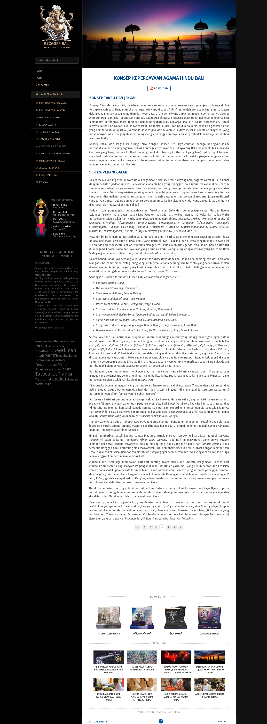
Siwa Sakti (65, 235)
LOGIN (39, 78)
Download (159, 88)
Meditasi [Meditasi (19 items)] (64, 356)
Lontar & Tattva (49, 132)
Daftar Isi (101, 721)
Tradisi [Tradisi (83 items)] (65, 374)
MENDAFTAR (42, 85)
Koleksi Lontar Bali (109, 633)
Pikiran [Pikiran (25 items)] (63, 365)
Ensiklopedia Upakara (53, 103)
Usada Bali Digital (50, 117)
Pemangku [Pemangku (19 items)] (42, 360)
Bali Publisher (174, 712)
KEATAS (222, 721)
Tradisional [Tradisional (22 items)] (43, 379)
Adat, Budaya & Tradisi (52, 146)
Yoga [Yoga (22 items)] (47, 384)
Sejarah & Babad (49, 167)
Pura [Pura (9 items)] (51, 369)
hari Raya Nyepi (208, 488)
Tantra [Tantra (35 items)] (66, 369)
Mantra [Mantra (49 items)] (51, 355)
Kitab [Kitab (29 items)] (39, 355)
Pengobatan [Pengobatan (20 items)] (58, 360)
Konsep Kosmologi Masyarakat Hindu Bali (142, 668)
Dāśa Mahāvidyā (142, 633)
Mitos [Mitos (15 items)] (73, 355)
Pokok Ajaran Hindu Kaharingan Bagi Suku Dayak (108, 697)
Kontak (43, 182)
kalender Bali (107, 337)
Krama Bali (46, 124)
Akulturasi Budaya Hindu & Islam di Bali (209, 695)
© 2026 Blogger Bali (146, 712)
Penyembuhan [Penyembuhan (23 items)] (46, 365)
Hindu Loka (60, 206)
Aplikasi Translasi (47, 94)
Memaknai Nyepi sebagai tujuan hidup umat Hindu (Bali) (209, 669)
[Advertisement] (159, 562)
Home (39, 71)
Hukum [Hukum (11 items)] (51, 346)
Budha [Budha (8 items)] (66, 341)
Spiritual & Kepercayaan (54, 153)
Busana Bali (63, 213)
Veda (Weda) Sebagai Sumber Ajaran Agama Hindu (175, 697)
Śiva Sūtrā (176, 633)
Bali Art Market (62, 227)
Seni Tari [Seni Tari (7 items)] (56, 370)
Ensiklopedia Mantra (52, 110)
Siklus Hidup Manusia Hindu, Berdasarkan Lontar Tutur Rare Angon (176, 669)
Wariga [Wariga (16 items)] (74, 379)
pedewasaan (118, 184)
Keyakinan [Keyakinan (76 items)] (64, 350)
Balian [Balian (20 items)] (58, 341)
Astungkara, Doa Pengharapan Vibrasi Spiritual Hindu (142, 697)
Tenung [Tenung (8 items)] (54, 375)
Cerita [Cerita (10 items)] (73, 341)
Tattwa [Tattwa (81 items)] (42, 374)
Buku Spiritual (48, 175)
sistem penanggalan (111, 210)
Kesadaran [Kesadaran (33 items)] (44, 350)
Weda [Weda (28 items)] (39, 384)
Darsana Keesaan (209, 633)
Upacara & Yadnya (49, 139)
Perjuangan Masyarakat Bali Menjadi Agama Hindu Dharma (108, 669)
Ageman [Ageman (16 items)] (40, 341)
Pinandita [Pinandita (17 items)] (41, 369)
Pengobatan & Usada (52, 160)
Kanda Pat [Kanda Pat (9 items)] (60, 346)
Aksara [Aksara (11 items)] (49, 341)
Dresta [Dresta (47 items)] (41, 345)
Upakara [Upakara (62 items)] (60, 379)
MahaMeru (64, 220)
